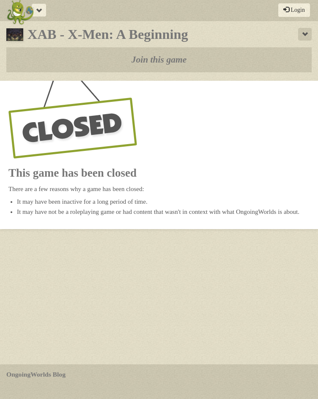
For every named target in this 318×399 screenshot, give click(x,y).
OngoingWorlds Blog (36, 374)
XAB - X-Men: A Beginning (97, 34)
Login (294, 9)
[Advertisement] (159, 297)
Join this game (159, 60)
